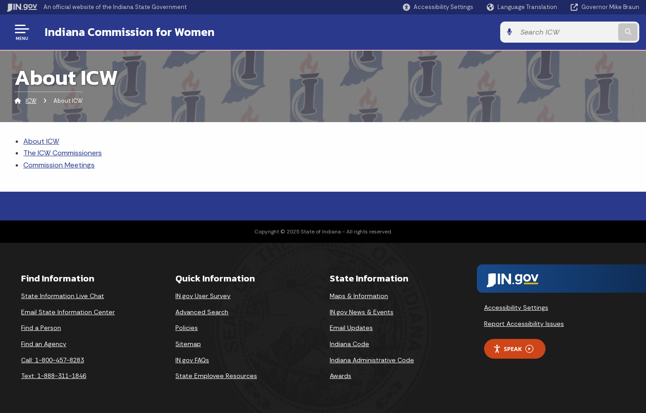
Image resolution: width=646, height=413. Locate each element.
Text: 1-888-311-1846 (53, 376)
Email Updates (351, 328)
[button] (438, 7)
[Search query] (566, 32)
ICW (31, 101)
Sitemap (188, 344)
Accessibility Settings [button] (516, 307)
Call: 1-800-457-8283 (52, 360)
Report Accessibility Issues (524, 324)
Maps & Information (359, 296)
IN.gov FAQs (192, 360)
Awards (340, 376)
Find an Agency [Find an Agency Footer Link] (43, 344)
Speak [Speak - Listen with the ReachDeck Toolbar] (513, 349)
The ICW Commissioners (62, 153)
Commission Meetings (59, 165)
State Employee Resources (216, 376)
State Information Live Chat (62, 296)
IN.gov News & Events (361, 312)
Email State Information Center (68, 312)
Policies (186, 328)
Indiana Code (349, 344)
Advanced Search (201, 312)
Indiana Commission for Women (129, 31)
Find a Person (41, 328)
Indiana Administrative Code (372, 360)
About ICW (41, 141)
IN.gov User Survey (203, 296)
